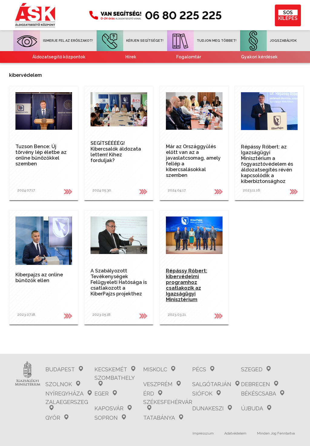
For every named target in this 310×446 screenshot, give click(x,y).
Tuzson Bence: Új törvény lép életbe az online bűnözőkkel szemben (41, 155)
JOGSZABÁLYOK (268, 41)
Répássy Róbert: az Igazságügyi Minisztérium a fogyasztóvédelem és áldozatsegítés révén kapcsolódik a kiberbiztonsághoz (267, 164)
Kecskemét (114, 369)
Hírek (130, 56)
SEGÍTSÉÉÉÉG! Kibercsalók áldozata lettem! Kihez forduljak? (116, 151)
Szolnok (62, 384)
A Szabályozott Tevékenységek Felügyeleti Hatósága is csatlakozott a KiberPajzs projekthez (119, 282)
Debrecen (259, 384)
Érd (152, 393)
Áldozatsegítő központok (58, 56)
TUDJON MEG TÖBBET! (201, 41)
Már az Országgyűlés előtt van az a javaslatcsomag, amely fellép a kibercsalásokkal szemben (193, 161)
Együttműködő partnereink (70, 68)
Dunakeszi (212, 408)
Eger (105, 393)
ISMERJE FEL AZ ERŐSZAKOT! (53, 41)
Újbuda (256, 408)
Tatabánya (163, 418)
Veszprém (162, 384)
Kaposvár (113, 408)
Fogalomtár (188, 56)
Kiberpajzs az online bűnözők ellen (39, 277)
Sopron (110, 418)
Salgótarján (215, 384)
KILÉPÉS (288, 15)
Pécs (203, 369)
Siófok (206, 393)
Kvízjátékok (255, 68)
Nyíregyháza (68, 393)
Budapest (64, 369)
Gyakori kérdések (259, 56)
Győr (56, 418)
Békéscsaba (262, 393)
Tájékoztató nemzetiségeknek (171, 68)
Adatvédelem (235, 433)
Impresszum (203, 433)
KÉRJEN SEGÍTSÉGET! (130, 41)
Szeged (256, 369)
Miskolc (159, 369)
